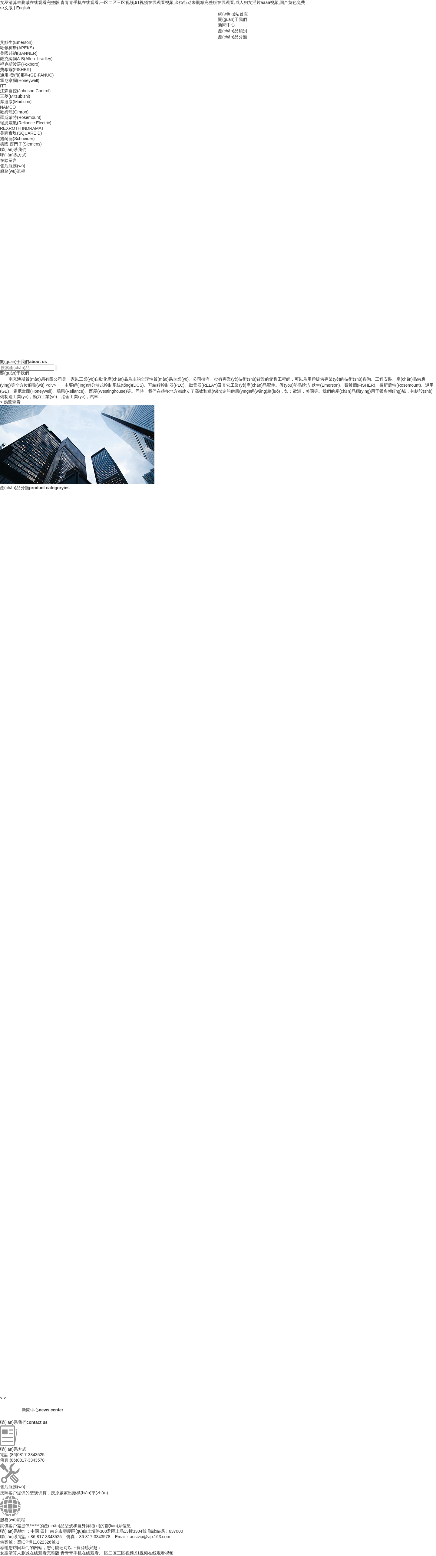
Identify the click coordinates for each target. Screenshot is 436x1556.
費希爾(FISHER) (15, 69)
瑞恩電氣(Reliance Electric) (25, 122)
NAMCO (8, 107)
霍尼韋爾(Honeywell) (19, 80)
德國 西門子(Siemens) (21, 144)
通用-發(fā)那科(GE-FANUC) (27, 75)
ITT (3, 86)
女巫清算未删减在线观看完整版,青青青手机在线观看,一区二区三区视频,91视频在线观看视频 (86, 1553)
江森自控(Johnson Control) (25, 90)
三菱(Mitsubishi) (15, 96)
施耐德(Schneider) (17, 138)
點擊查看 (10, 402)
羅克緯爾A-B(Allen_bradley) (26, 58)
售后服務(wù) (12, 165)
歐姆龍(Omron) (14, 112)
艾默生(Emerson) (16, 42)
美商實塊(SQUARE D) (21, 133)
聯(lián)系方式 (13, 154)
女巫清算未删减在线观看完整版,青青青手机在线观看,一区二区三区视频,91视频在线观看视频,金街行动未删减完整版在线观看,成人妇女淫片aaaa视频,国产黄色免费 (152, 2)
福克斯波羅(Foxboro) (20, 64)
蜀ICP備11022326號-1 (38, 1542)
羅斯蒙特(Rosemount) (20, 117)
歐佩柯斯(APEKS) (17, 47)
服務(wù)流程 (12, 171)
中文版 (6, 7)
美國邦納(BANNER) (19, 53)
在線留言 (8, 160)
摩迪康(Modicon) (15, 101)
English (23, 7)
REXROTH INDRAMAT (22, 128)
